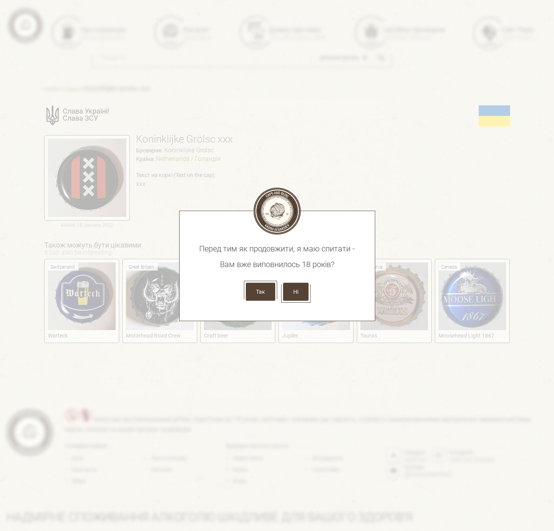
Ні (295, 292)
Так (260, 292)
